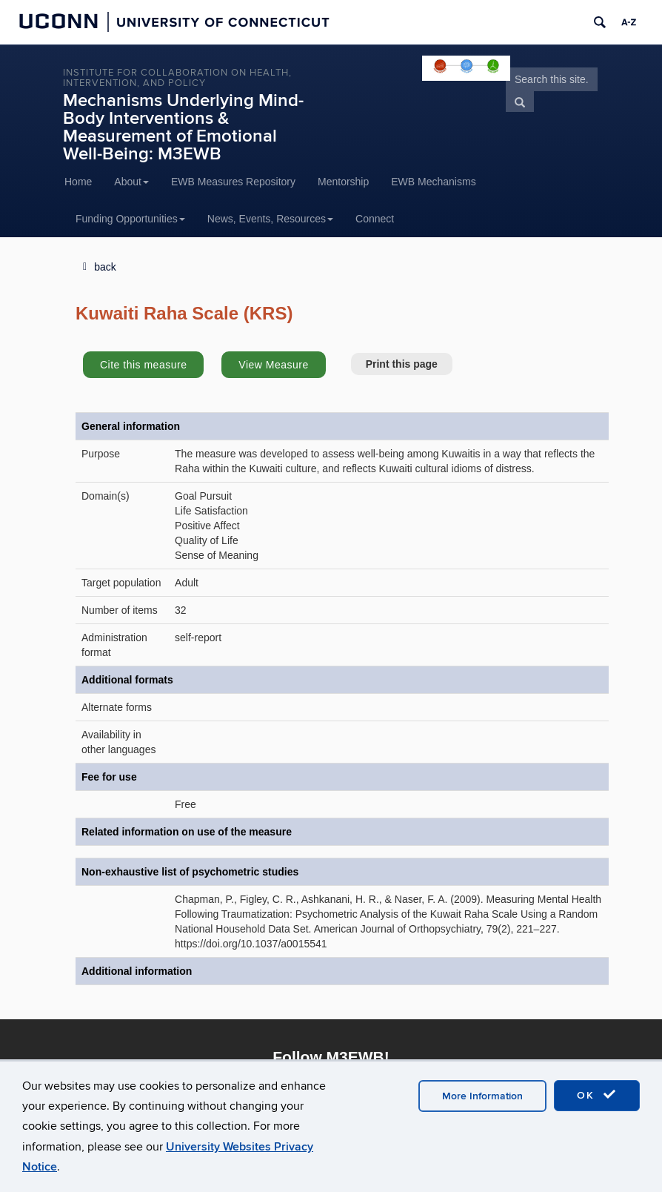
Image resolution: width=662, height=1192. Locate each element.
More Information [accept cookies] (482, 1096)
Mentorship (343, 182)
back (105, 267)
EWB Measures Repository (233, 182)
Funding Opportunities (130, 219)
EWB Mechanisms (433, 182)
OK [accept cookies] (597, 1095)
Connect (374, 219)
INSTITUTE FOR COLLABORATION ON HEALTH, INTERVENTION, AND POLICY (177, 78)
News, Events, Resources (270, 219)
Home (78, 182)
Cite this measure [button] (143, 365)
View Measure (273, 365)
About (131, 182)
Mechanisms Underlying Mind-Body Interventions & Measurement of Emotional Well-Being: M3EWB (183, 127)
